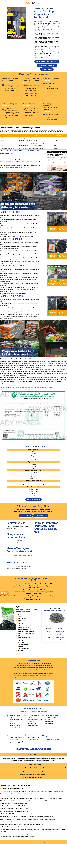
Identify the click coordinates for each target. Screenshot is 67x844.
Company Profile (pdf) (47, 65)
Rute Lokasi (47, 69)
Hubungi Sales (25, 516)
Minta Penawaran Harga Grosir (46, 61)
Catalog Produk (40, 516)
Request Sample (33, 499)
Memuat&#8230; (47, 554)
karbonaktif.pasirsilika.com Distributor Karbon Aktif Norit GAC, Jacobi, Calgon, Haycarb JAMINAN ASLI (38, 842)
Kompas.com (26, 167)
